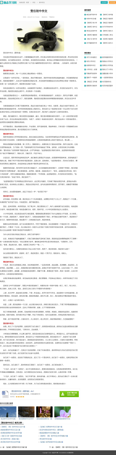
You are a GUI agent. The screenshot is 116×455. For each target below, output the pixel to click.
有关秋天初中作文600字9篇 (10, 442)
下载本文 (52, 17)
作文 (34, 2)
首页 (27, 2)
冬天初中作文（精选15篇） (10, 439)
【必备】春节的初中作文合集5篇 (51, 442)
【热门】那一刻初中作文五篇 (11, 436)
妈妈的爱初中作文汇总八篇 (10, 430)
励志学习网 (55, 452)
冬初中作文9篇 (91, 18)
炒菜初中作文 (91, 65)
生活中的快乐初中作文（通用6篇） (52, 430)
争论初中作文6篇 (46, 439)
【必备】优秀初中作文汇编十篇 (51, 427)
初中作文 (42, 2)
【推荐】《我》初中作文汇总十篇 (13, 427)
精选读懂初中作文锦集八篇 (49, 433)
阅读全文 (44, 17)
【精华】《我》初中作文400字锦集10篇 (54, 436)
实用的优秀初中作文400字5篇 (11, 433)
